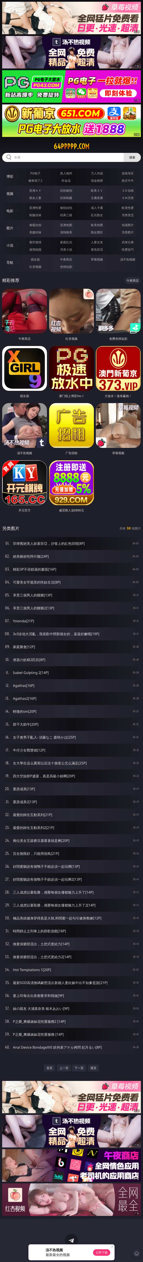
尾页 (93, 1068)
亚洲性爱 (35, 208)
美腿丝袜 (35, 232)
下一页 (79, 1068)
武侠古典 (128, 242)
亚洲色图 (66, 225)
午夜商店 (66, 259)
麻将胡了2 (35, 181)
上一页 (63, 1068)
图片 (9, 228)
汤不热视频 (127, 259)
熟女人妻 (35, 198)
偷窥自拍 (35, 225)
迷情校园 (35, 249)
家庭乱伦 (66, 242)
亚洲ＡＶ (35, 190)
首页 (50, 1068)
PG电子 (35, 173)
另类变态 (128, 215)
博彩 (9, 176)
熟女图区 (97, 232)
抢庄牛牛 (128, 181)
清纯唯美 (66, 232)
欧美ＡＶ (97, 190)
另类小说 (66, 249)
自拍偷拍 (66, 190)
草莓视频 (97, 259)
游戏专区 (128, 173)
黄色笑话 (97, 249)
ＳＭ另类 (128, 198)
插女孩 (35, 259)
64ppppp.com (71, 146)
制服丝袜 (35, 215)
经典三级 (66, 215)
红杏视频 (35, 267)
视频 (9, 193)
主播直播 (97, 198)
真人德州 (66, 173)
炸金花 (66, 181)
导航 (9, 262)
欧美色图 (97, 225)
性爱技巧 (128, 249)
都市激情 (35, 242)
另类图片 (128, 232)
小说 (9, 245)
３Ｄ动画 (128, 190)
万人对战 (97, 173)
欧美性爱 (128, 208)
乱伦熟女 (97, 215)
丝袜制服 (66, 198)
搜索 (132, 157)
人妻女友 (97, 242)
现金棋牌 (97, 181)
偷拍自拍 (66, 208)
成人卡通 (97, 208)
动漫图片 (128, 225)
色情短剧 (66, 267)
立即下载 (102, 1252)
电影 (9, 210)
